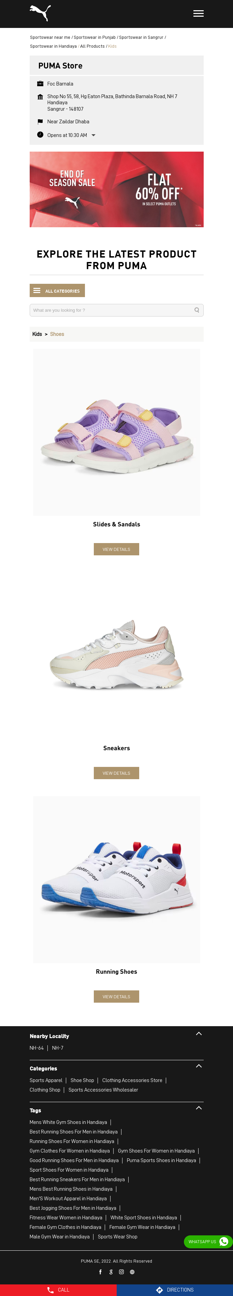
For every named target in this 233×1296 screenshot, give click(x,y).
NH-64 (37, 1048)
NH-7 (57, 1048)
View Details (116, 549)
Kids (37, 334)
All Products (92, 46)
